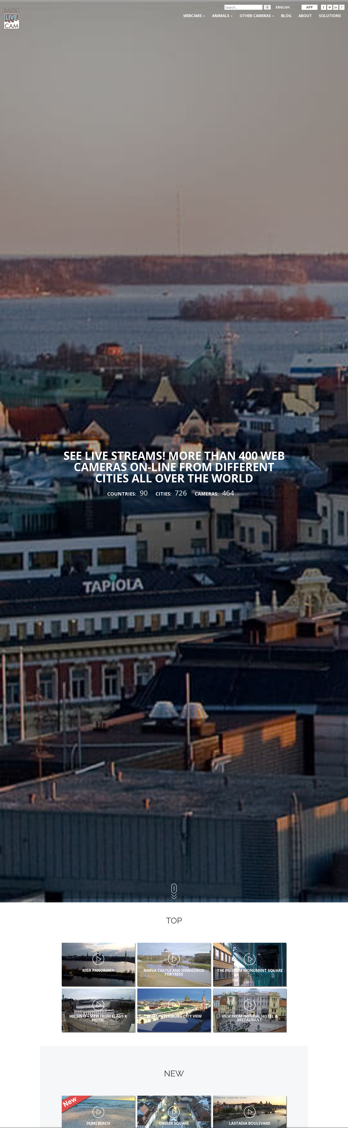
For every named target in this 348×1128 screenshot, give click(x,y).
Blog (286, 15)
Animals (222, 15)
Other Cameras (257, 15)
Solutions (330, 15)
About (305, 15)
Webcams (194, 15)
